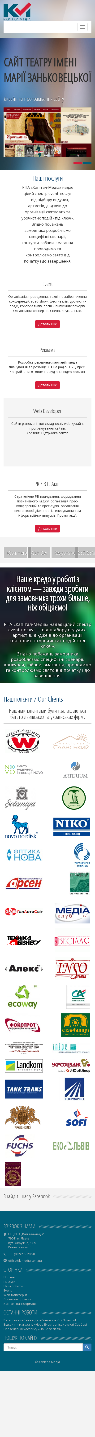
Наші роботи (13, 1286)
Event (8, 1290)
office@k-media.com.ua (25, 1260)
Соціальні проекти (17, 1299)
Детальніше (47, 324)
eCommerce (17, 552)
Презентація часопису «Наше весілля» (32, 1329)
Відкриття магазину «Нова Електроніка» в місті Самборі (45, 1324)
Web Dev (39, 552)
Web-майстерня (15, 1295)
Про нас (9, 1277)
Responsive (64, 552)
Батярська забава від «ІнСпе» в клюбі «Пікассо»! (40, 1320)
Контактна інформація (20, 1303)
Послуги (9, 1281)
